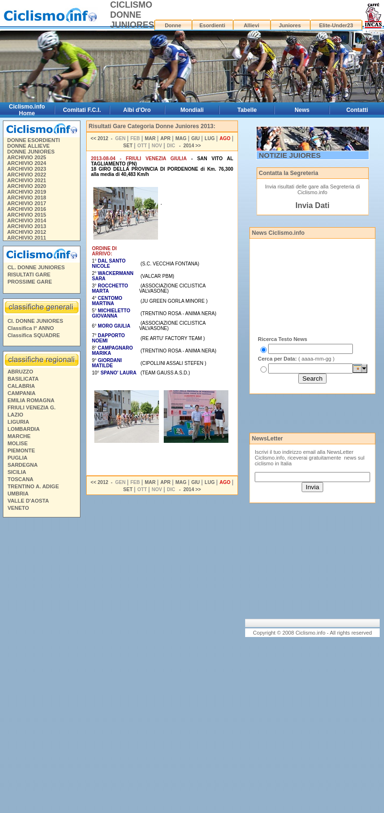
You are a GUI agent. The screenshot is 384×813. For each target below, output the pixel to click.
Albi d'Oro (137, 110)
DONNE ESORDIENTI (33, 140)
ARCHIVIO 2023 (26, 169)
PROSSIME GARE (30, 282)
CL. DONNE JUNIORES (36, 267)
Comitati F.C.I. (82, 110)
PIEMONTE (21, 450)
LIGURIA (18, 422)
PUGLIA (18, 458)
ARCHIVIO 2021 (26, 180)
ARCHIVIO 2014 (26, 220)
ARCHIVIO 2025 (26, 157)
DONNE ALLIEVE (28, 146)
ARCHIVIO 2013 (26, 226)
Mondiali (192, 110)
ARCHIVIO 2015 (26, 215)
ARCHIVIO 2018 (26, 197)
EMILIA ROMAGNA (31, 400)
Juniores (290, 25)
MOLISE (18, 443)
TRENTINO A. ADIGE (33, 486)
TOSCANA (21, 479)
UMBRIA (18, 493)
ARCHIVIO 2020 (26, 186)
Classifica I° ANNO (31, 328)
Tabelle (247, 110)
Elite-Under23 (336, 25)
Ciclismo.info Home (27, 110)
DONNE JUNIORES (31, 151)
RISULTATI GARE (29, 274)
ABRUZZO (21, 371)
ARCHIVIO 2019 (26, 192)
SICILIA (17, 472)
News (301, 110)
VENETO (18, 508)
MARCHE (19, 436)
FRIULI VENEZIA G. (32, 407)
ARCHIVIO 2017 (26, 203)
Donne (173, 25)
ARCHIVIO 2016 (26, 209)
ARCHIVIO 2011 (26, 238)
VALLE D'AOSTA (28, 501)
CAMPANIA (21, 393)
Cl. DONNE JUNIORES (35, 321)
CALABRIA (21, 386)
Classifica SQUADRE (34, 335)
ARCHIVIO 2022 (26, 174)
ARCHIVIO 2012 (26, 232)
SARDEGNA (23, 465)
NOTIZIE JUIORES (290, 155)
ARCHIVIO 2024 (26, 163)
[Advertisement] (41, 666)
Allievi (251, 25)
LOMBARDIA (24, 429)
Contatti (357, 110)
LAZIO (15, 414)
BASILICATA (23, 379)
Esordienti (212, 25)
